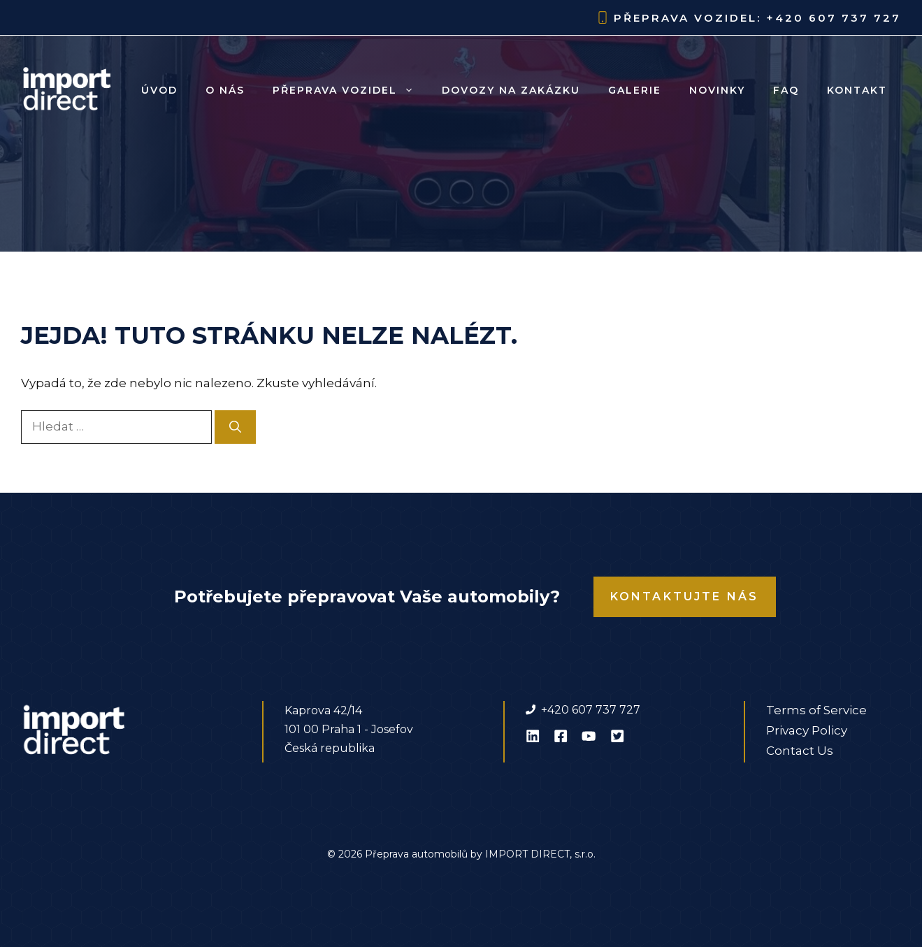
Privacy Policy (806, 730)
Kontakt (857, 90)
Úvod (159, 90)
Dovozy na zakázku (511, 90)
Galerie (634, 90)
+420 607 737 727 (833, 17)
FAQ (786, 90)
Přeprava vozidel (350, 90)
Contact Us (799, 751)
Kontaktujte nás (684, 596)
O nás (225, 90)
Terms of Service (816, 710)
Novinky (717, 90)
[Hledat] (235, 427)
